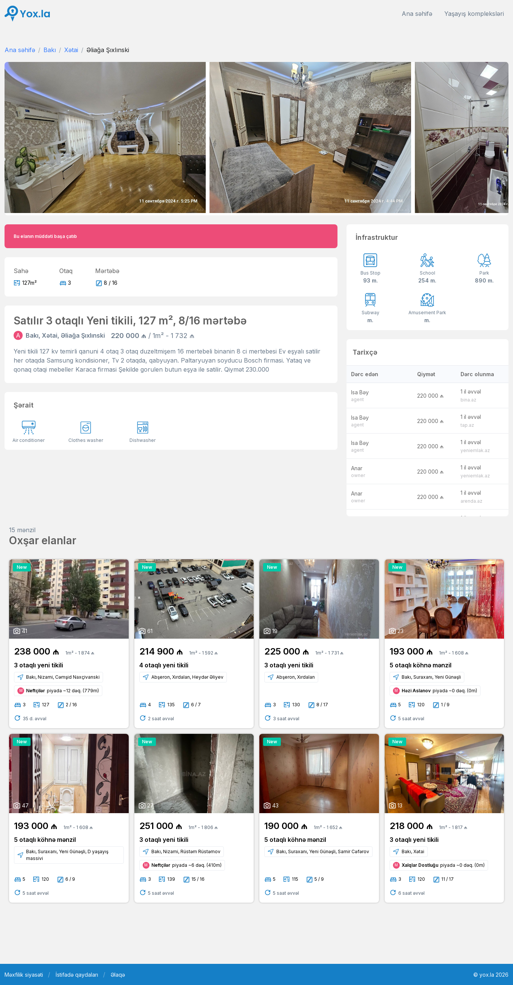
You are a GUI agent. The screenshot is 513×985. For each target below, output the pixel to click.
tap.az (467, 425)
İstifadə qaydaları (76, 974)
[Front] (27, 14)
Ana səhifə (417, 13)
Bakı (49, 50)
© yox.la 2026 (490, 974)
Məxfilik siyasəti (24, 974)
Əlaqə (118, 974)
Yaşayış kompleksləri (474, 13)
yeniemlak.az (475, 450)
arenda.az (471, 501)
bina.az (468, 400)
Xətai (71, 50)
